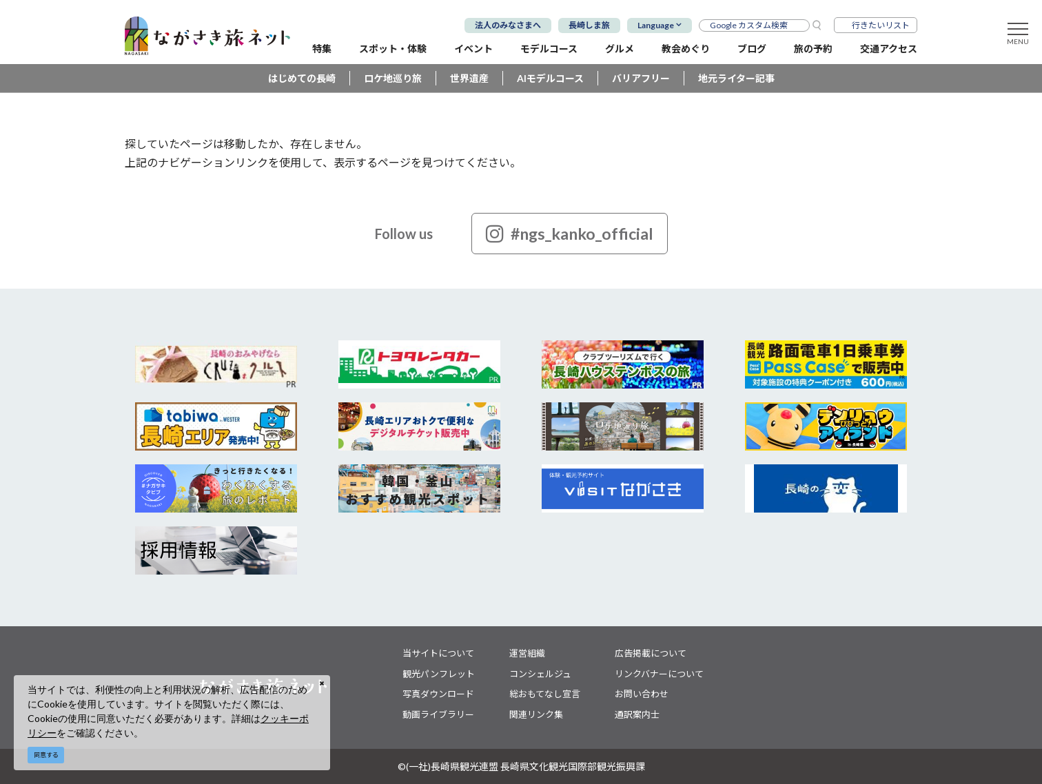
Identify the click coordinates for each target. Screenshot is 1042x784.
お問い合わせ (641, 693)
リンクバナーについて (659, 673)
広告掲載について (650, 653)
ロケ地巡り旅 (393, 78)
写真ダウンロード (438, 693)
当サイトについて (438, 653)
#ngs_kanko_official (569, 233)
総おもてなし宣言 (544, 693)
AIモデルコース (550, 78)
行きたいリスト (881, 25)
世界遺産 (469, 78)
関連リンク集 (536, 714)
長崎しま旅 (589, 25)
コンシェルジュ (540, 673)
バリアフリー (641, 78)
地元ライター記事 (736, 78)
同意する (46, 755)
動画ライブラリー (438, 714)
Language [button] (655, 25)
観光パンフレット (438, 673)
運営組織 (527, 653)
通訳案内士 (637, 714)
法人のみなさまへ (508, 25)
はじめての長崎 (302, 78)
